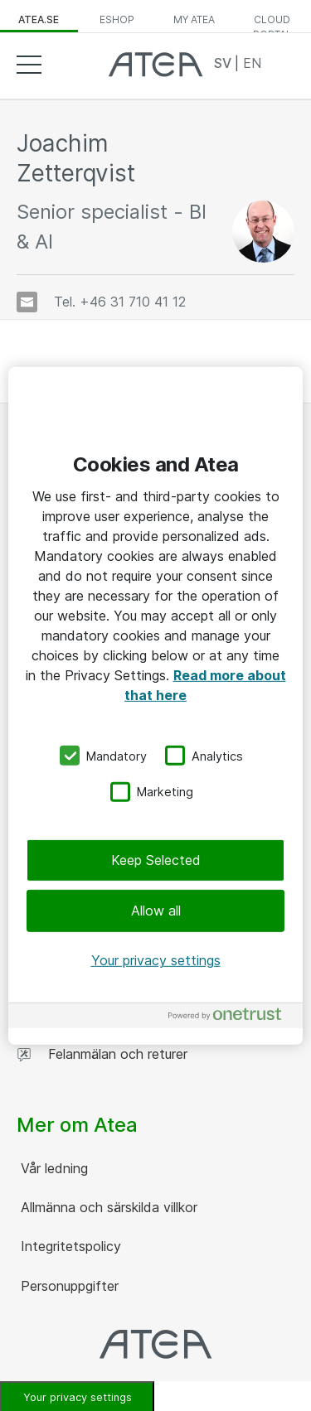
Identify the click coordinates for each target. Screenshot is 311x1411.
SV (224, 63)
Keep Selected (156, 860)
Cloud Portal (272, 23)
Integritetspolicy (69, 1246)
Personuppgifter (68, 1286)
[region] (155, 705)
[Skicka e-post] (27, 302)
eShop (117, 19)
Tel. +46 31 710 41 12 (120, 301)
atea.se (38, 19)
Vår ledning (52, 1168)
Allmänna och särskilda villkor (107, 1207)
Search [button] (282, 64)
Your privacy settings (156, 960)
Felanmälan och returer (102, 1054)
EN (252, 63)
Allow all (156, 910)
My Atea (194, 19)
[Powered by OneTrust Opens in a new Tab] (231, 1018)
